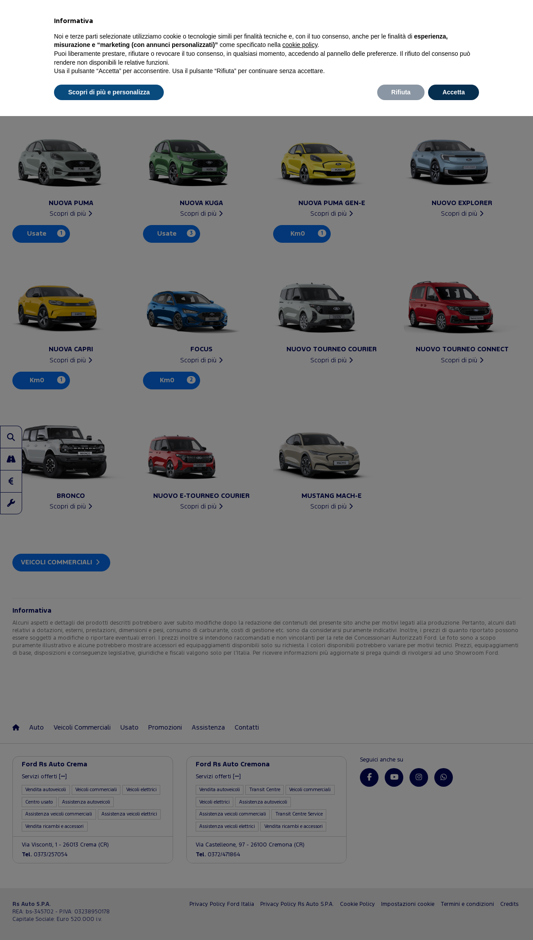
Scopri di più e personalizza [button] (109, 92)
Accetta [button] (453, 92)
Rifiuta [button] (401, 92)
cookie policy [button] (299, 44)
